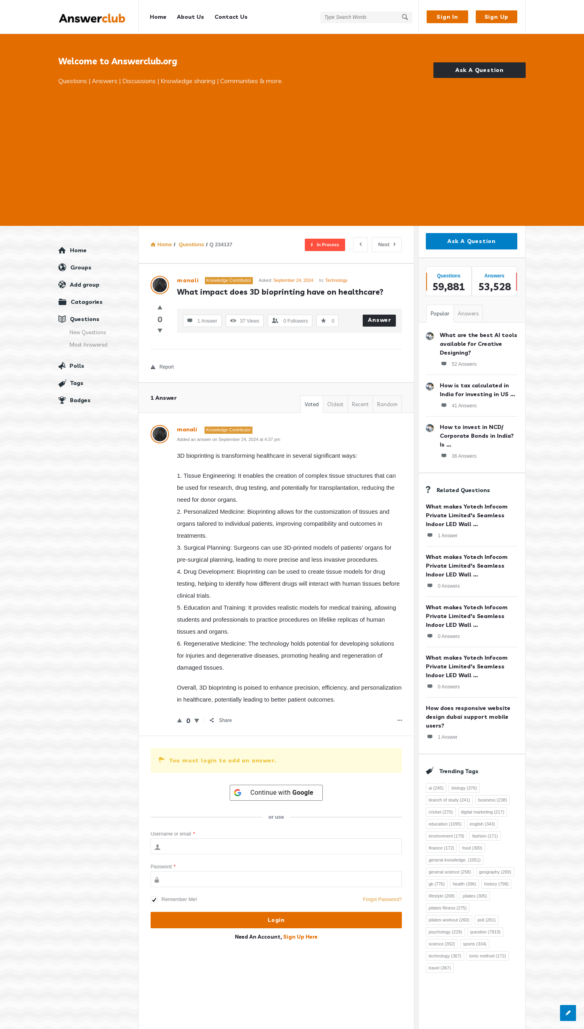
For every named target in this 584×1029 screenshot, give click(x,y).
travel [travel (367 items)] (440, 967)
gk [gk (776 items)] (437, 883)
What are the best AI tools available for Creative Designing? (478, 343)
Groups (80, 267)
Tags (76, 383)
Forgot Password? (382, 899)
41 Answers (458, 405)
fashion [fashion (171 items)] (485, 836)
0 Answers (443, 585)
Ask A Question (479, 70)
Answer (379, 319)
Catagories (87, 301)
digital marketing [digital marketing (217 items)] (483, 812)
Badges (80, 400)
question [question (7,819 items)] (485, 931)
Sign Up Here (300, 936)
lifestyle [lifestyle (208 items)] (442, 895)
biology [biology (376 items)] (464, 788)
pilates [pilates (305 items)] (475, 895)
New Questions (88, 332)
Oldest (335, 404)
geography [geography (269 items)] (495, 871)
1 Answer (441, 535)
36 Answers (458, 456)
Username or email (173, 834)
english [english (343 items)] (482, 824)
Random (387, 404)
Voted (312, 404)
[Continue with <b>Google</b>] (276, 793)
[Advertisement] (292, 146)
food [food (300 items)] (472, 848)
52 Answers (458, 364)
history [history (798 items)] (496, 883)
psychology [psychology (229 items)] (445, 931)
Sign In (447, 16)
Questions (84, 319)
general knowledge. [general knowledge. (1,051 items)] (455, 860)
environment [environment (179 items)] (446, 836)
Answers (468, 313)
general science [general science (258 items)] (450, 871)
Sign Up (497, 16)
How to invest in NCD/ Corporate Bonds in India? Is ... (477, 435)
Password (163, 866)
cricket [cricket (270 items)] (441, 812)
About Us (190, 16)
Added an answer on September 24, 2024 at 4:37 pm (228, 439)
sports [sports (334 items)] (475, 943)
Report (162, 367)
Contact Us (231, 16)
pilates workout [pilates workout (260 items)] (449, 919)
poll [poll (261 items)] (486, 919)
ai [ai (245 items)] (436, 788)
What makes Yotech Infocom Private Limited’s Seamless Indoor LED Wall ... (467, 515)
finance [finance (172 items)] (441, 848)
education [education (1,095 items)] (445, 824)
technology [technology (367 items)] (445, 955)
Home (158, 16)
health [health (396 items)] (464, 883)
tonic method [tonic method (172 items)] (487, 955)
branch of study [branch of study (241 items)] (449, 800)
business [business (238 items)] (492, 800)
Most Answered (88, 344)
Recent (360, 404)
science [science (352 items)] (442, 943)
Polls (77, 365)
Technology (336, 280)
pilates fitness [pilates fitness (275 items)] (448, 907)
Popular (440, 313)
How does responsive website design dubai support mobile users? (468, 716)
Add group (84, 284)
